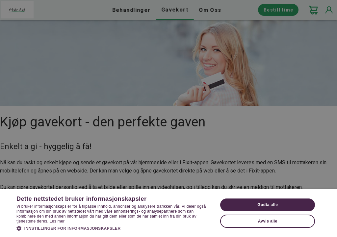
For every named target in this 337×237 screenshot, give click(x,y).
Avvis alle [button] (267, 221)
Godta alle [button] (267, 204)
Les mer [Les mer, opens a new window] (57, 221)
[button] (114, 228)
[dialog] (168, 118)
